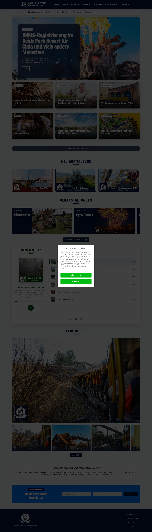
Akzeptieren (76, 275)
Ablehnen (76, 281)
